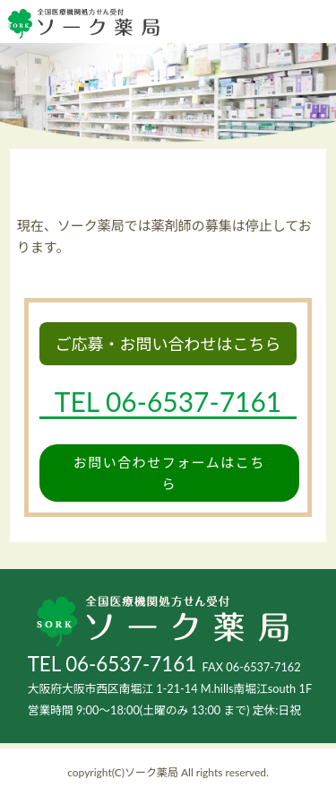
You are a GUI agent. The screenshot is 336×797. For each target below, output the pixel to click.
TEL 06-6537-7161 (112, 664)
